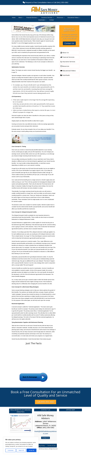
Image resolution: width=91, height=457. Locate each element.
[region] (21, 445)
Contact (51, 20)
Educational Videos (73, 17)
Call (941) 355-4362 (45, 402)
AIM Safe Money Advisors (45, 417)
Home (13, 17)
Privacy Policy (41, 445)
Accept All (31, 450)
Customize (10, 450)
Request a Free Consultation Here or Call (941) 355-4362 (46, 2)
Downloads (41, 20)
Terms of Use (51, 445)
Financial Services (31, 17)
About (20, 17)
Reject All (21, 450)
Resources (60, 17)
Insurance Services (46, 17)
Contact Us (69, 43)
